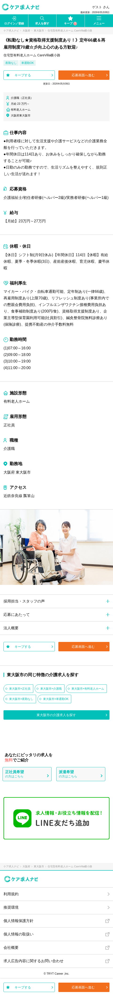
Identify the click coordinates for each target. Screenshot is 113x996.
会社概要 (11, 948)
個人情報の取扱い (19, 934)
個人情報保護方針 (19, 921)
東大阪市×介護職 (51, 688)
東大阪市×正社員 (19, 688)
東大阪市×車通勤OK (55, 699)
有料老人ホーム (17, 401)
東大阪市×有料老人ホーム (88, 688)
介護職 (9, 449)
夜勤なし (11, 63)
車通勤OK (27, 63)
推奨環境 (11, 907)
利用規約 (11, 894)
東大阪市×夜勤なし (21, 699)
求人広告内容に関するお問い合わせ (34, 961)
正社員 (9, 425)
